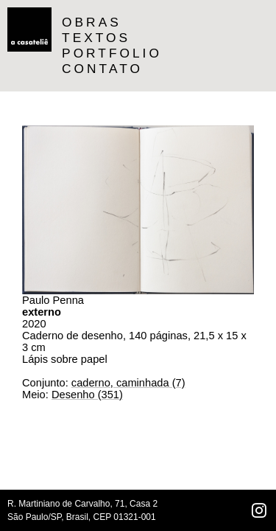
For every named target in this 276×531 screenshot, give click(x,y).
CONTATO (102, 68)
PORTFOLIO (112, 53)
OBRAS (91, 22)
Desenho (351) (87, 394)
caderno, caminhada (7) (128, 383)
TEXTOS (96, 37)
